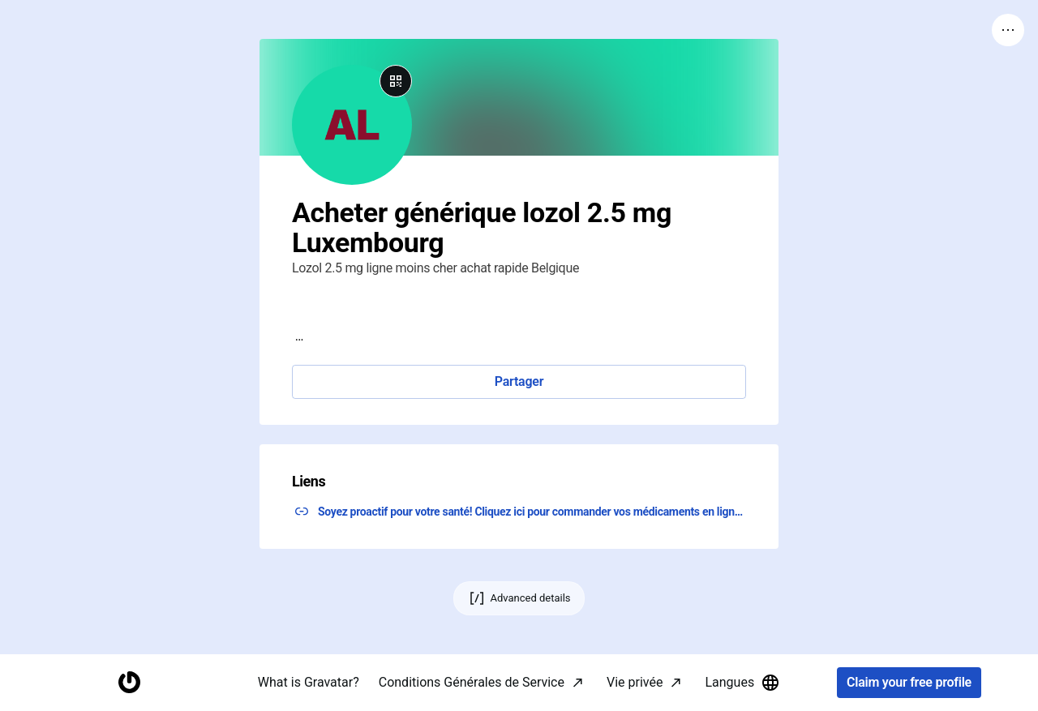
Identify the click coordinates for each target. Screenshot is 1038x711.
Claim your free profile (909, 683)
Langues (742, 682)
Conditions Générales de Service (471, 682)
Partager (519, 381)
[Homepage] (129, 683)
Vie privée (635, 682)
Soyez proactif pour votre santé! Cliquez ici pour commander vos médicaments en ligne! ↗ (532, 511)
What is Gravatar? (308, 682)
